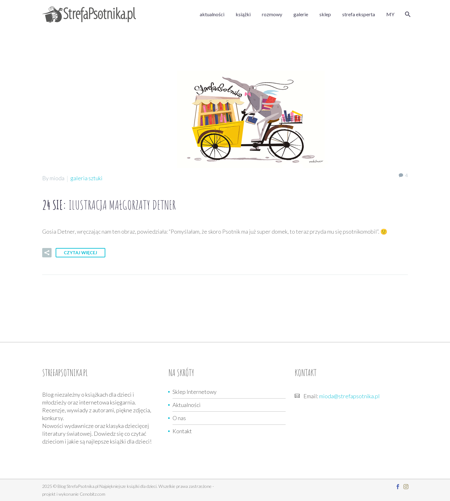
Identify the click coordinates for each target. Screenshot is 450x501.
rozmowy (272, 14)
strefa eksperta (358, 14)
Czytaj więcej (80, 252)
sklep (325, 14)
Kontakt (182, 431)
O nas (179, 417)
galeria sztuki (86, 178)
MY (390, 14)
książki (243, 14)
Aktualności (186, 404)
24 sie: (109, 205)
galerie (300, 14)
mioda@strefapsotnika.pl (349, 396)
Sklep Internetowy (194, 391)
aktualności (212, 14)
